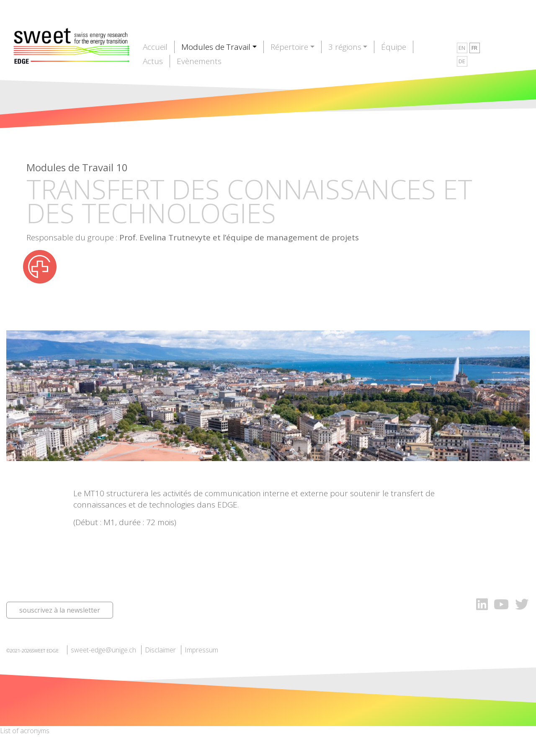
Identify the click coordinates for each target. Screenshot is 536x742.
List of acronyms (24, 730)
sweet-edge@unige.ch (103, 649)
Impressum (201, 649)
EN (462, 48)
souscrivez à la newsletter (59, 610)
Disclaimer (160, 649)
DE (462, 61)
